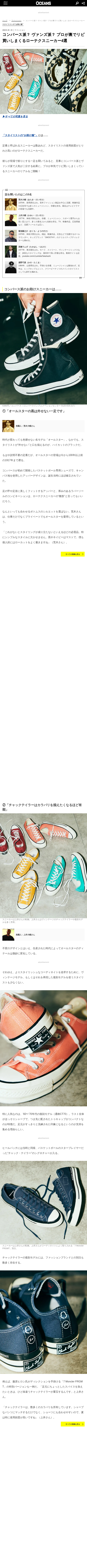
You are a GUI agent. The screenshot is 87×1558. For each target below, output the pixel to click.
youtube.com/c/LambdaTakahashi (36, 256)
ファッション (16, 20)
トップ (4, 20)
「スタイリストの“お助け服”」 (20, 135)
